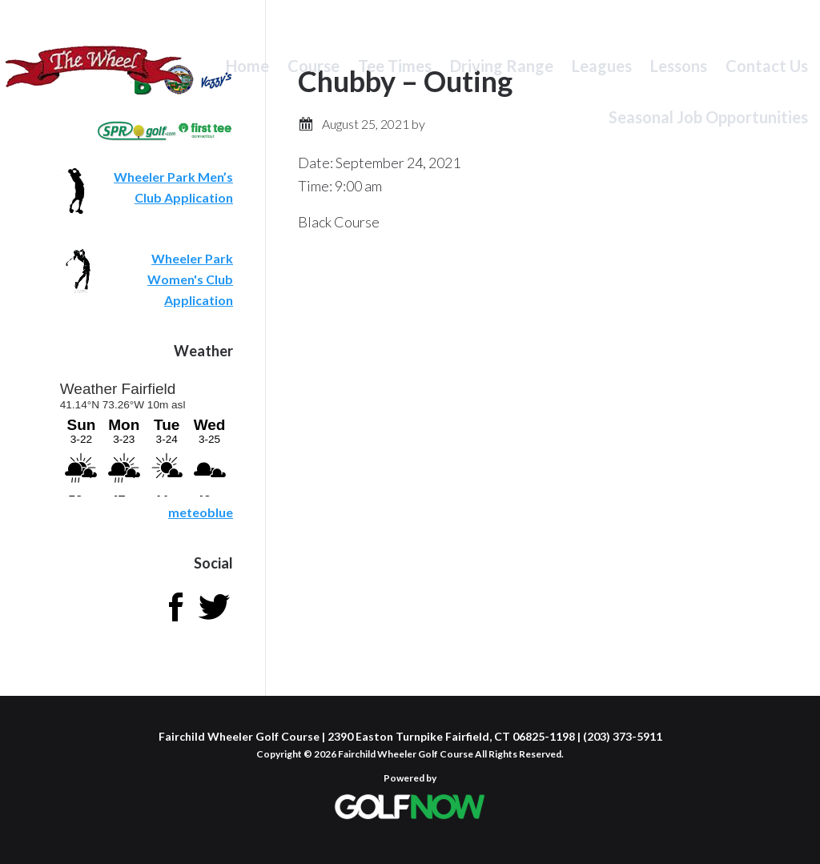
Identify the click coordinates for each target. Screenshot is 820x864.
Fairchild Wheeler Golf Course (94, 76)
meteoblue (200, 512)
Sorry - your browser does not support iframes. (145, 436)
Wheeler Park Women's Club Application (190, 279)
